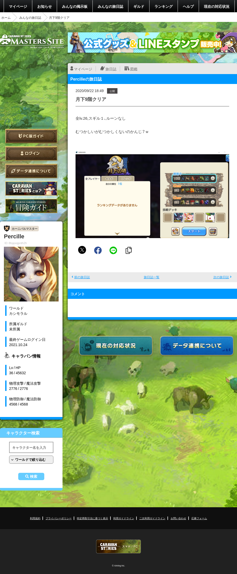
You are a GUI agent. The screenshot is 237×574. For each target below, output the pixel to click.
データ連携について (31, 171)
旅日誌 (110, 68)
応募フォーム (199, 518)
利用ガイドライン (123, 518)
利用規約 (35, 518)
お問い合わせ (178, 518)
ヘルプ (188, 6)
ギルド (138, 6)
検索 (33, 476)
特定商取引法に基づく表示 (92, 518)
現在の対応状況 (216, 6)
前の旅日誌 (82, 277)
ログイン (31, 153)
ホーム (6, 17)
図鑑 (134, 68)
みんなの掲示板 (75, 6)
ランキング (163, 6)
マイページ (18, 6)
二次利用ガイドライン (152, 518)
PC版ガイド (31, 136)
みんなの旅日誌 (110, 6)
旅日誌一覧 (151, 277)
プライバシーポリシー (59, 518)
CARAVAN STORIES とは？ (31, 188)
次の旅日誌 (221, 277)
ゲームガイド (31, 206)
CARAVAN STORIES (118, 546)
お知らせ (44, 6)
